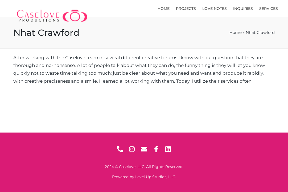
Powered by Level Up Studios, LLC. (144, 176)
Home (235, 32)
